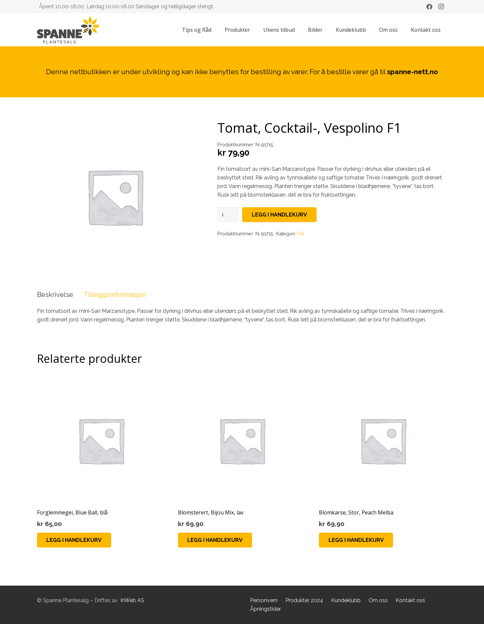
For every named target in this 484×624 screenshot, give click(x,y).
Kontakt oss (410, 600)
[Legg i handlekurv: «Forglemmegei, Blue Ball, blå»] (74, 540)
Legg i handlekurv (279, 215)
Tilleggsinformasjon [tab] (115, 295)
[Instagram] (441, 7)
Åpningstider (265, 609)
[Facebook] (429, 7)
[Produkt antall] (228, 214)
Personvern (264, 600)
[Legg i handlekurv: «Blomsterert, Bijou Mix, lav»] (215, 540)
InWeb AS (132, 600)
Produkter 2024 (304, 600)
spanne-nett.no (412, 72)
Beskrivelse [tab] (55, 295)
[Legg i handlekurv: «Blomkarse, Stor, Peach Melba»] (356, 540)
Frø (300, 233)
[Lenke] (68, 30)
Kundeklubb (346, 600)
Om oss (378, 600)
